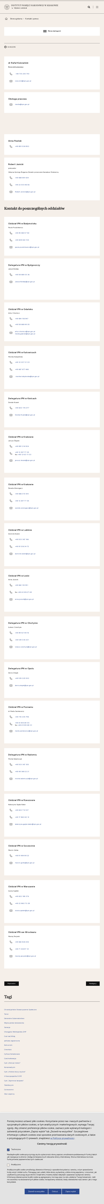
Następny (91, 982)
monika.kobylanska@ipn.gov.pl (27, 376)
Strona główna (16, 19)
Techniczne (16, 1149)
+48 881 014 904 (22, 446)
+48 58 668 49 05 (22, 324)
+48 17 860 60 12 (22, 817)
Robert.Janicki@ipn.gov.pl (25, 192)
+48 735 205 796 (22, 717)
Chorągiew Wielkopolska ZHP (15, 1032)
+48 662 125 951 (21, 585)
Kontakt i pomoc (32, 19)
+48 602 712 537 (22, 810)
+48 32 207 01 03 (22, 362)
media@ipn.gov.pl (22, 104)
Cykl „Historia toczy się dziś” (15, 1072)
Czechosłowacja (10, 1058)
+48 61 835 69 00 (22, 723)
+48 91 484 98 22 (22, 856)
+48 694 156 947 (21, 319)
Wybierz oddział (20, 8)
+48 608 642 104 (22, 240)
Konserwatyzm (9, 1067)
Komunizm (8, 1045)
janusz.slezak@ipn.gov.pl (25, 460)
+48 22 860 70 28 (22, 903)
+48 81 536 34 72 (22, 546)
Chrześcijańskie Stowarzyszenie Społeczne (20, 1010)
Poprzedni (10, 982)
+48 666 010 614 (22, 494)
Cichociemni (9, 1090)
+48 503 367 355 (22, 764)
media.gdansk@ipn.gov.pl (25, 334)
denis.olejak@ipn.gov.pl (24, 685)
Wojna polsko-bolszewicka (14, 1023)
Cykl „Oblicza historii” (12, 1063)
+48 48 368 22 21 (22, 771)
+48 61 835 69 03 (25, 725)
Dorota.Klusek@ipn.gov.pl (25, 415)
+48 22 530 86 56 (22, 185)
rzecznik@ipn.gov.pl (23, 81)
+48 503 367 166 (22, 539)
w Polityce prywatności (62, 1138)
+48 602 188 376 (22, 896)
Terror (6, 1014)
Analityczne (16, 1165)
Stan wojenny (9, 1094)
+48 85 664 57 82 (22, 233)
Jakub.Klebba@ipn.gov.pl (25, 282)
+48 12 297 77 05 (22, 452)
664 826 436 (24, 942)
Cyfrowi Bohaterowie (12, 1054)
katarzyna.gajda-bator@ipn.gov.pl (28, 824)
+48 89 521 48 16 (22, 633)
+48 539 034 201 (22, 640)
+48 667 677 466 (22, 369)
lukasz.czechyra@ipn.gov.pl (26, 647)
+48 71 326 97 (21, 949)
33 (28, 949)
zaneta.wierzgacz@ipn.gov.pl (26, 508)
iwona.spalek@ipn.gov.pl (24, 910)
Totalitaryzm (9, 1085)
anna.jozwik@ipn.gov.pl (24, 599)
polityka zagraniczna (12, 1041)
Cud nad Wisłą (9, 1036)
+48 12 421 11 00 (24, 454)
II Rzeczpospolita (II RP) (13, 1076)
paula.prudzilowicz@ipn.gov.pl (27, 247)
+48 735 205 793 (22, 74)
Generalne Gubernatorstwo (14, 1018)
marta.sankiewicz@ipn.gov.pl (26, 731)
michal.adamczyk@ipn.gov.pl (26, 778)
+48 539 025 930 (22, 678)
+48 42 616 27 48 (24, 592)
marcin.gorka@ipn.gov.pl (24, 863)
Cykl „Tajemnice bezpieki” (14, 1081)
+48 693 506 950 (22, 146)
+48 (17, 942)
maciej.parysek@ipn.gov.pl (25, 956)
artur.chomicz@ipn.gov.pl (25, 331)
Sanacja (7, 1027)
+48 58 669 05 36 (22, 275)
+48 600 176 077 (22, 408)
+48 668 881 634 (22, 178)
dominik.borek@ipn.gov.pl (25, 554)
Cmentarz (8, 1050)
